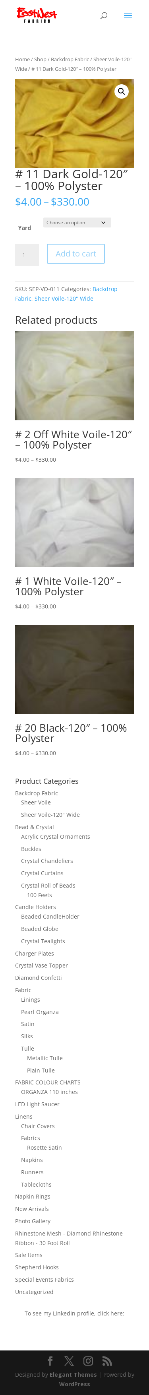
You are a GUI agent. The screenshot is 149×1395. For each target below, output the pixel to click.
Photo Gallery (32, 1221)
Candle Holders (35, 907)
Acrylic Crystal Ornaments (55, 836)
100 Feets (39, 895)
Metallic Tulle (45, 1058)
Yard (24, 227)
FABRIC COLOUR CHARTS (48, 1082)
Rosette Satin (44, 1147)
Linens (24, 1116)
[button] (121, 91)
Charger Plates (34, 953)
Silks (27, 1036)
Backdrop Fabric (70, 59)
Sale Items (29, 1255)
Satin (28, 1024)
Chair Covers (38, 1126)
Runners (32, 1172)
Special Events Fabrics (44, 1279)
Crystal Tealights (43, 941)
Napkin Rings (32, 1196)
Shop (40, 59)
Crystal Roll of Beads (48, 885)
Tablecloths (36, 1184)
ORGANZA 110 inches (49, 1092)
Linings (30, 999)
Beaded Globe (39, 929)
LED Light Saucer (37, 1104)
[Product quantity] (27, 255)
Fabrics (30, 1138)
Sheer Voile (36, 802)
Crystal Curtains (42, 873)
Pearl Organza (40, 1012)
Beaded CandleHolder (50, 916)
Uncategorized (34, 1292)
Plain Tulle (41, 1070)
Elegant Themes (73, 1374)
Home (22, 59)
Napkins (32, 1160)
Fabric (23, 990)
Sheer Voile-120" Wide (64, 298)
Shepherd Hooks (37, 1267)
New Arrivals (32, 1208)
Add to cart (76, 253)
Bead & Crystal (34, 827)
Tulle (27, 1048)
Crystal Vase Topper (41, 965)
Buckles (31, 849)
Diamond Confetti (38, 977)
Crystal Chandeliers (47, 861)
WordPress (74, 1384)
